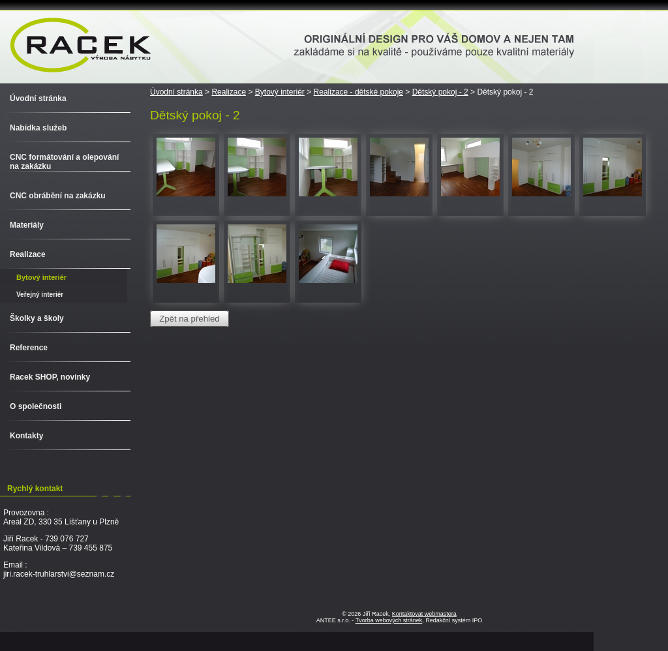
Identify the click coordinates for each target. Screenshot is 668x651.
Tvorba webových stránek (389, 620)
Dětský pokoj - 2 (440, 92)
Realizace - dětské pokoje (358, 92)
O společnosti (35, 406)
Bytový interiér (280, 92)
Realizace (228, 92)
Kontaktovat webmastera (424, 614)
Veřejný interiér (39, 294)
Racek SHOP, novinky (50, 377)
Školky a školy (37, 318)
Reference (29, 347)
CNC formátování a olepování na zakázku (64, 162)
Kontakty (26, 435)
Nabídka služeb (38, 127)
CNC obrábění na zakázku (58, 195)
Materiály (27, 225)
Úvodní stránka (176, 92)
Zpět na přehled (189, 319)
